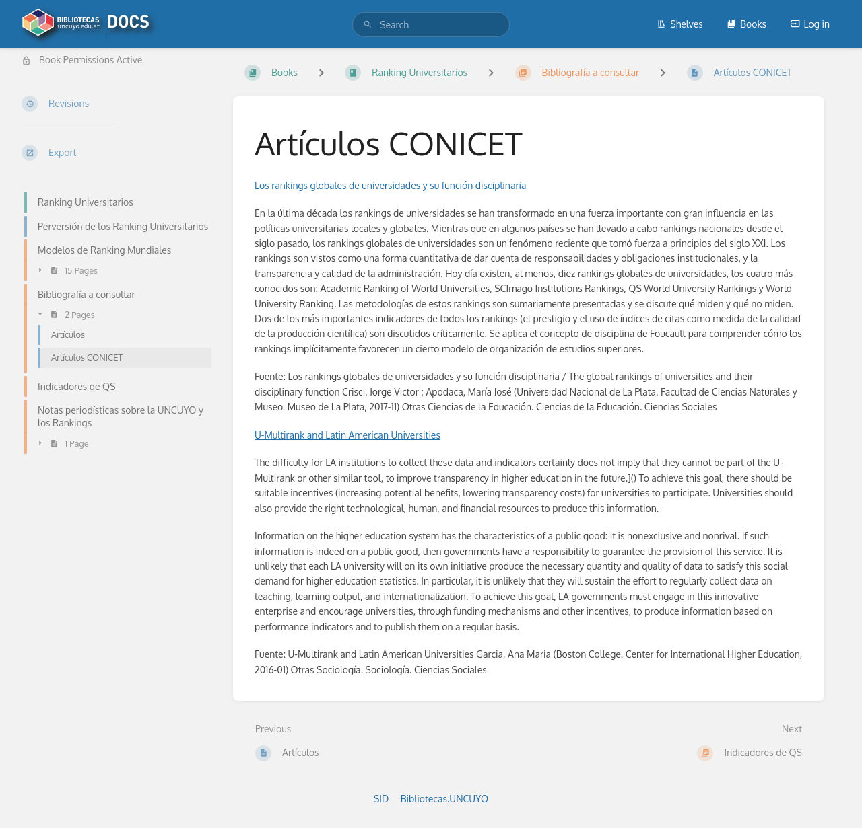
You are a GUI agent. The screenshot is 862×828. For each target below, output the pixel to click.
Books (746, 24)
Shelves (680, 24)
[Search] (367, 24)
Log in (810, 24)
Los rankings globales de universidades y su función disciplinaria (391, 185)
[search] (431, 24)
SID (381, 798)
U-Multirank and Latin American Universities (347, 435)
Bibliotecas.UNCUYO (444, 798)
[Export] (116, 153)
